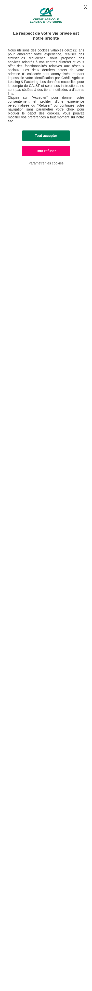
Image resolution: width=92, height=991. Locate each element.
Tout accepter (46, 136)
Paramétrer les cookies (46, 163)
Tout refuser (46, 151)
